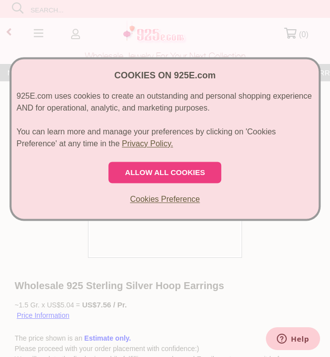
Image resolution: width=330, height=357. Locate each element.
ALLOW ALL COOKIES (165, 172)
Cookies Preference (165, 199)
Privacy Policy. (147, 143)
